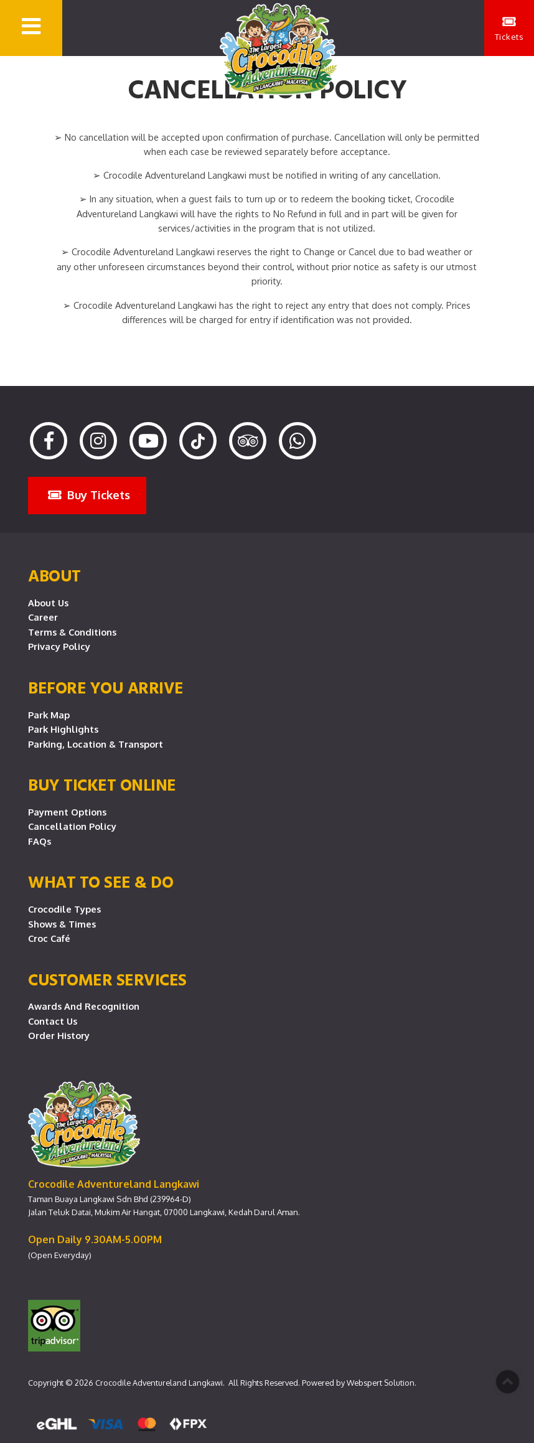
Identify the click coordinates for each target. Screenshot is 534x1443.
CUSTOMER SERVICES (107, 979)
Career (43, 617)
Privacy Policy (59, 646)
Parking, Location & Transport (95, 744)
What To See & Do (100, 881)
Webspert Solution (381, 1383)
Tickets (509, 29)
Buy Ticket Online (102, 784)
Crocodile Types (64, 908)
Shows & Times (62, 923)
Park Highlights (63, 729)
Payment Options (67, 811)
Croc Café (49, 938)
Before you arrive (106, 687)
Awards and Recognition (83, 1006)
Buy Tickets (89, 494)
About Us (48, 602)
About (54, 575)
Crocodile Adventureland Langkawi (159, 1383)
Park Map (49, 714)
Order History (59, 1035)
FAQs (39, 841)
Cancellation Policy (72, 826)
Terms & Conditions (72, 631)
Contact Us (52, 1021)
